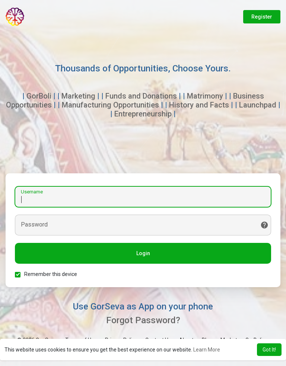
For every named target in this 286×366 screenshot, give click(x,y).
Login (143, 253)
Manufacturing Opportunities (110, 104)
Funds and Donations (141, 96)
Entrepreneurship (143, 113)
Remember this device (50, 274)
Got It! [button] (269, 350)
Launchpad (257, 104)
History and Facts (199, 104)
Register (261, 17)
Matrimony (205, 96)
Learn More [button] (206, 350)
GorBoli (38, 96)
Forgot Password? (143, 320)
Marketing (78, 96)
